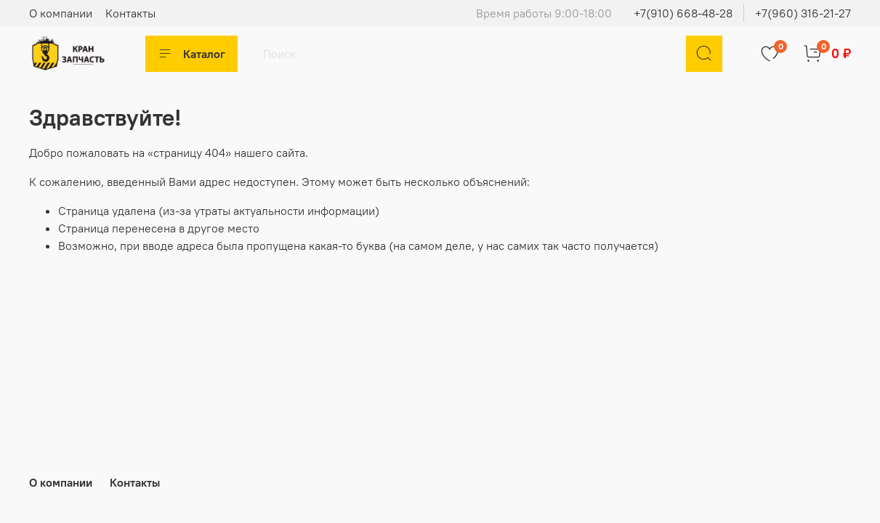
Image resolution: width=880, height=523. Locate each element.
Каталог (191, 53)
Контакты (130, 13)
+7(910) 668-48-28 (683, 13)
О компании (60, 13)
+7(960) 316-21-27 (803, 13)
